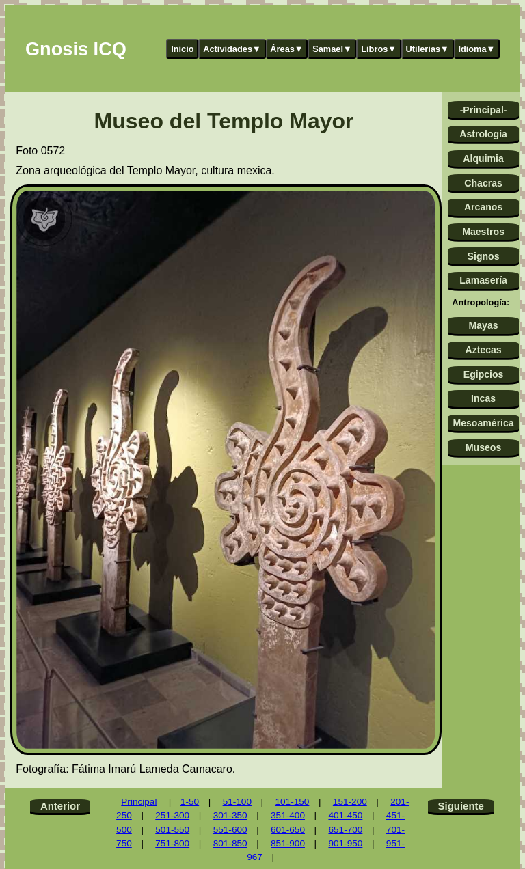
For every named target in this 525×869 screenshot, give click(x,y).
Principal (139, 802)
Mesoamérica (483, 422)
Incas (483, 398)
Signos (484, 256)
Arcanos (483, 207)
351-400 (288, 815)
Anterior (60, 806)
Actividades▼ (232, 49)
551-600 (230, 830)
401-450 (345, 815)
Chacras (483, 183)
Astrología (483, 133)
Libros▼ (378, 49)
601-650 (288, 830)
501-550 (172, 830)
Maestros (483, 231)
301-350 (230, 815)
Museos (483, 447)
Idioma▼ (476, 49)
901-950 (345, 843)
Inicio (182, 49)
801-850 (230, 843)
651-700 (345, 830)
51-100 (237, 802)
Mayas (483, 325)
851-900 (288, 843)
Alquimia (483, 158)
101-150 (292, 802)
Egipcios (483, 374)
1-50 (189, 802)
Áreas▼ (286, 49)
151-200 (350, 802)
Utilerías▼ (427, 49)
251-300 (172, 815)
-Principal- (483, 110)
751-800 (172, 843)
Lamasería (483, 280)
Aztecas (483, 349)
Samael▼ (332, 49)
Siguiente (461, 806)
